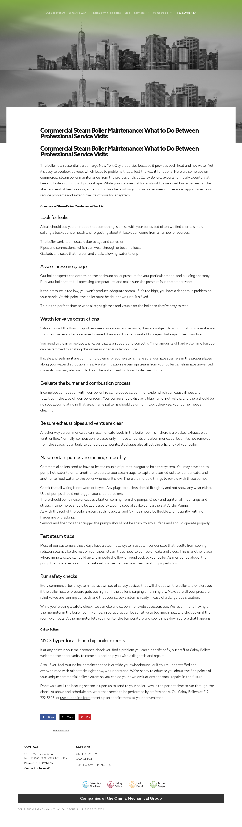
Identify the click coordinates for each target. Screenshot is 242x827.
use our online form (75, 698)
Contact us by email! (37, 768)
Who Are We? (77, 12)
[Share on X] (67, 717)
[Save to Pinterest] (85, 717)
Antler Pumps (178, 505)
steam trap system (119, 545)
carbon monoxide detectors (140, 606)
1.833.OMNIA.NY (187, 12)
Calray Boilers (151, 177)
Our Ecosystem (55, 12)
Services (141, 12)
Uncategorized (61, 730)
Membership (163, 12)
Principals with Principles (105, 12)
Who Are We (84, 759)
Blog (127, 12)
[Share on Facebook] (48, 717)
